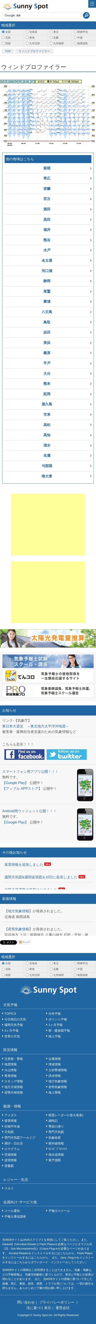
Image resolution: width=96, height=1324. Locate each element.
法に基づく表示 (38, 1308)
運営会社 (62, 1308)
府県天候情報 (13, 1092)
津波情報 (54, 1064)
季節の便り (56, 1126)
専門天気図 (56, 1132)
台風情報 (54, 1059)
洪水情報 (54, 1075)
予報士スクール (59, 1211)
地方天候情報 (13, 1087)
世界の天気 (12, 1036)
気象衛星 (54, 1137)
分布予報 (54, 1013)
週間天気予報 (13, 1025)
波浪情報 (10, 1160)
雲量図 (9, 1166)
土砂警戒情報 (57, 1070)
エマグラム (12, 1149)
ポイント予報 (57, 1019)
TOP (8, 51)
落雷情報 (10, 1120)
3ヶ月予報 (11, 1030)
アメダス (10, 1115)
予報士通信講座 (15, 1216)
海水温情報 (56, 1154)
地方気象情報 (18, 911)
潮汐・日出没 (13, 1143)
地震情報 (10, 1064)
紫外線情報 (56, 1143)
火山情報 (10, 1070)
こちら (64, 1253)
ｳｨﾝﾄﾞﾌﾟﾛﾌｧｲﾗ (57, 1149)
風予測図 (54, 1160)
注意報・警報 (13, 1059)
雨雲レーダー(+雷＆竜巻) (65, 1115)
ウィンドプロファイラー (34, 51)
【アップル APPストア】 (22, 788)
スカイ (9, 1188)
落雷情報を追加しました (23, 864)
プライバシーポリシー (57, 1302)
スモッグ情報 (13, 1081)
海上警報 (54, 1092)
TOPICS (10, 1013)
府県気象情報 (18, 929)
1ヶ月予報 (55, 1025)
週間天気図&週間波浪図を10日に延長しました (41, 877)
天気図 (9, 1132)
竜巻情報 (10, 1075)
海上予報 (54, 1036)
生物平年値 (12, 1126)
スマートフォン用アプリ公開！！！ (30, 771)
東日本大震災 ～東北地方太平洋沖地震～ (35, 726)
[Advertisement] (48, 524)
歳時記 (53, 1120)
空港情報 (10, 1154)
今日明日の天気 (15, 1019)
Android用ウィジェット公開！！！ (29, 811)
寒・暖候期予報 (59, 1030)
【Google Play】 (15, 783)
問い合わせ (26, 1302)
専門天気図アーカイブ (19, 1137)
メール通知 (12, 1211)
